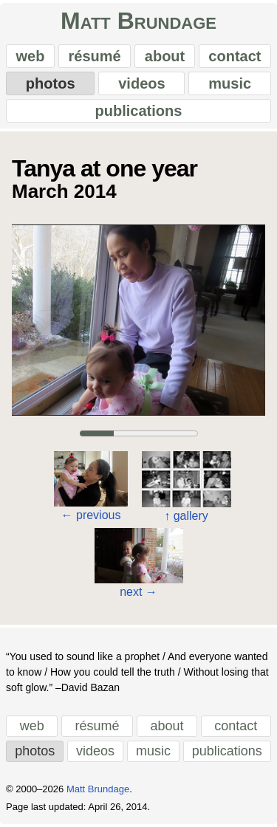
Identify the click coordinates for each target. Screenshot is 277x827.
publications (138, 111)
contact (234, 56)
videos (141, 83)
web (30, 56)
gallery (186, 515)
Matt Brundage (138, 20)
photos (50, 83)
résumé (95, 56)
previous (91, 515)
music (229, 83)
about (165, 56)
